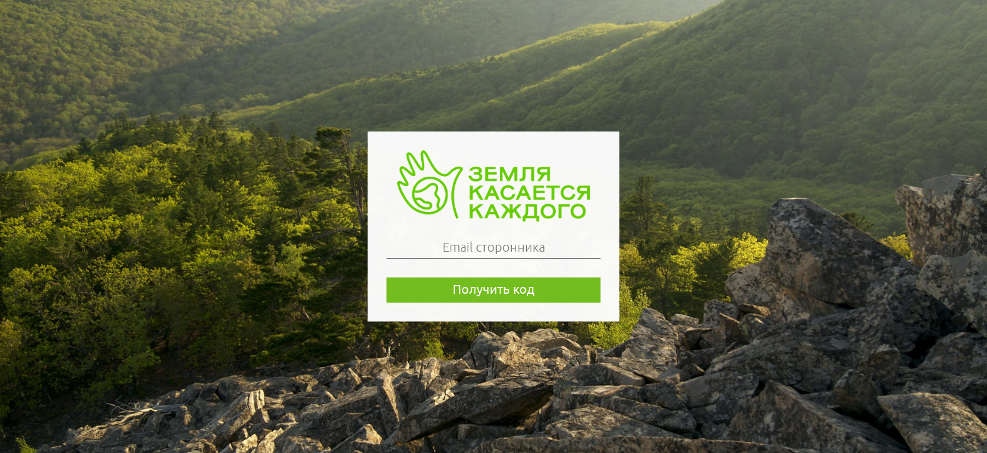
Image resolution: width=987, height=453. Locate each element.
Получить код (493, 289)
